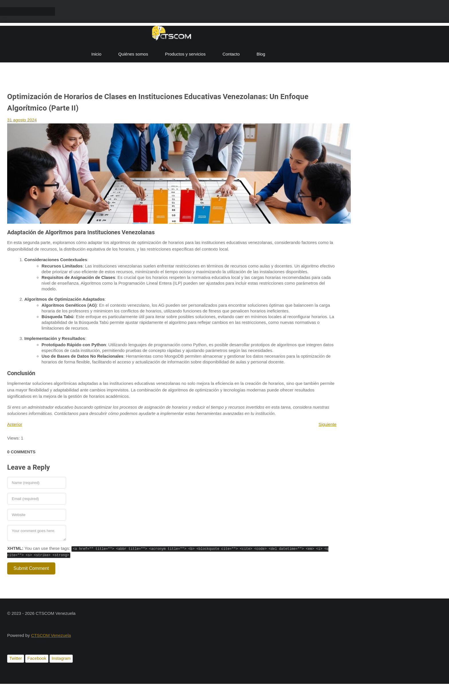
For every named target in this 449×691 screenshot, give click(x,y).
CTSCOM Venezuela (51, 635)
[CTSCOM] (172, 34)
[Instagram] (61, 659)
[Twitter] (15, 659)
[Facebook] (36, 659)
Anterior (14, 424)
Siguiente (327, 424)
